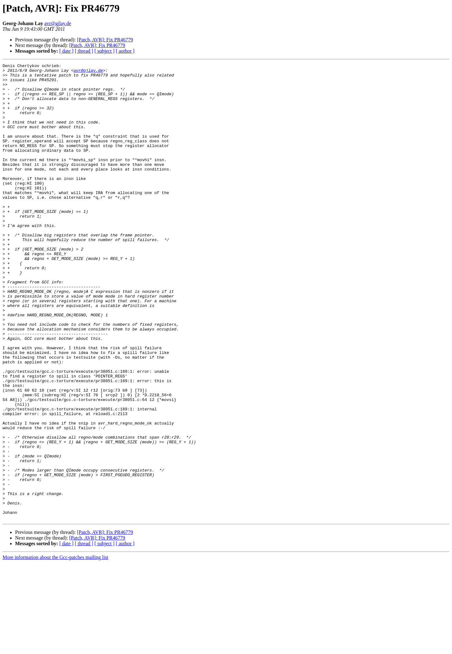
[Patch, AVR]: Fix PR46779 (105, 39)
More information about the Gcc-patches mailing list (55, 648)
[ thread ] (84, 51)
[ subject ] (104, 51)
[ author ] (125, 51)
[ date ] (66, 51)
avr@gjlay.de (57, 23)
